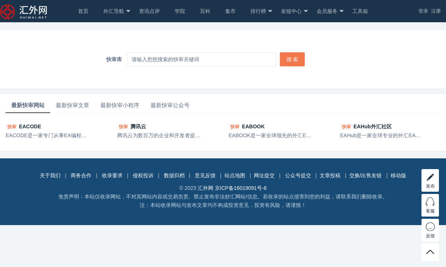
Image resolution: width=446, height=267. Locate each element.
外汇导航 (116, 11)
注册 (436, 11)
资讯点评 (149, 11)
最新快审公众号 (170, 105)
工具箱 (360, 11)
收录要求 (112, 175)
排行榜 (261, 11)
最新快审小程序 (119, 105)
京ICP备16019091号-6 (241, 188)
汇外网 (205, 188)
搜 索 (292, 59)
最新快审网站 (28, 105)
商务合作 (81, 175)
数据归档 (174, 175)
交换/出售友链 (365, 175)
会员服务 (330, 11)
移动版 (398, 175)
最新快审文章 (72, 105)
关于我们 (50, 175)
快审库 (114, 59)
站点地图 (234, 175)
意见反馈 (205, 175)
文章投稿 (330, 175)
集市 (230, 11)
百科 (205, 11)
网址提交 (264, 175)
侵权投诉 (143, 175)
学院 (180, 11)
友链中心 (294, 11)
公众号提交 (298, 175)
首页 (83, 11)
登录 (423, 11)
